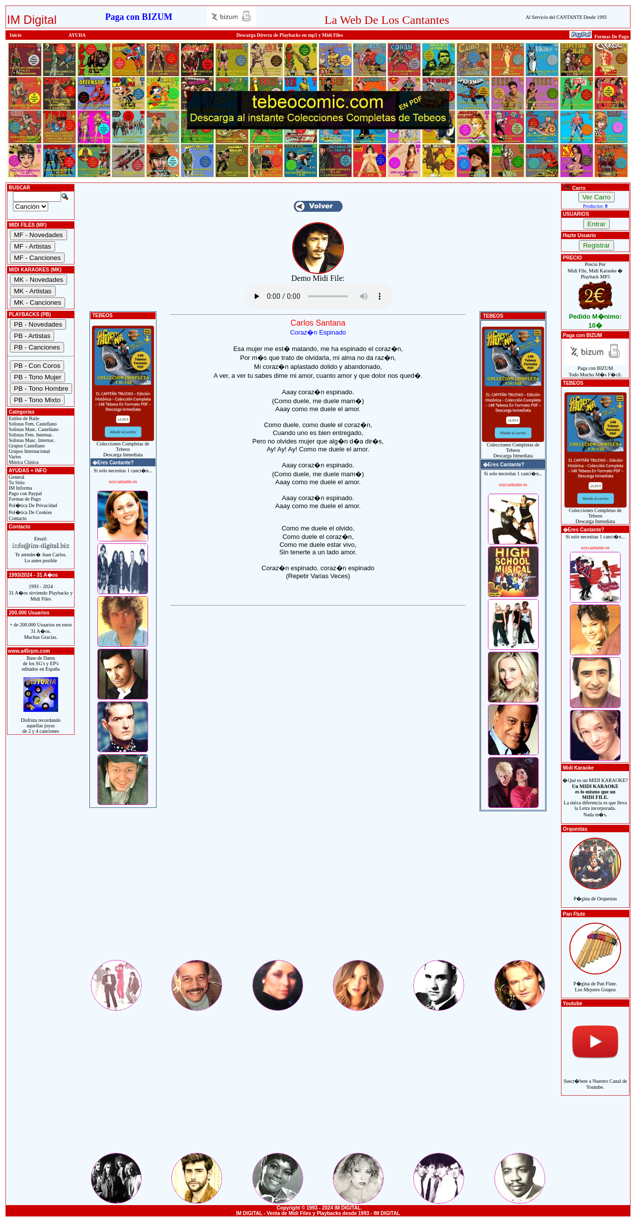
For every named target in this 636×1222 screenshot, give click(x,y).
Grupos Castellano (26, 445)
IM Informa (19, 488)
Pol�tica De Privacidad (32, 505)
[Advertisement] (318, 889)
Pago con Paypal (24, 493)
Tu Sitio (15, 482)
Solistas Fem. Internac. (30, 434)
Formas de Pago (24, 499)
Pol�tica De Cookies (29, 512)
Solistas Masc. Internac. (31, 440)
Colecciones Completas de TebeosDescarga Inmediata (123, 446)
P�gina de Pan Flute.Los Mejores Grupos (595, 981)
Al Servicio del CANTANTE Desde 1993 (566, 17)
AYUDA (77, 35)
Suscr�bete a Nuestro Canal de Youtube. (595, 1078)
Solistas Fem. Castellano (32, 424)
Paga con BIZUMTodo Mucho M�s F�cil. (595, 369)
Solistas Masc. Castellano (33, 429)
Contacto (17, 518)
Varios (14, 456)
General (15, 477)
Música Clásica (23, 462)
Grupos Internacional (28, 451)
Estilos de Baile (23, 418)
